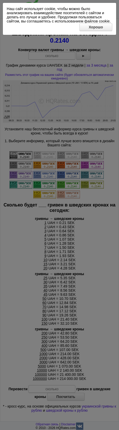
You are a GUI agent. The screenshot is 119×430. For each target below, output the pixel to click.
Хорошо (96, 27)
